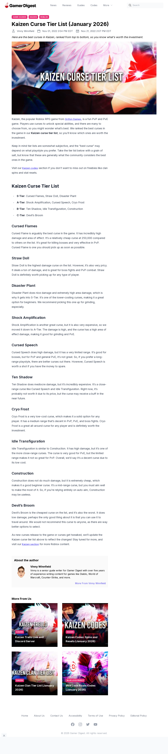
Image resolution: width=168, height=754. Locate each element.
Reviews (66, 5)
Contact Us (56, 716)
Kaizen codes (30, 168)
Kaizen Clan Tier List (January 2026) (34, 688)
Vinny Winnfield (25, 31)
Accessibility (75, 716)
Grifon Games (73, 119)
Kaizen (34, 17)
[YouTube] (95, 725)
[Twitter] (88, 725)
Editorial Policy (138, 716)
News (53, 5)
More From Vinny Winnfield (90, 583)
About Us (39, 716)
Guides (81, 5)
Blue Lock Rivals (75, 681)
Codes (93, 5)
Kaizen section (31, 544)
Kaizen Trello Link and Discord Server (29, 639)
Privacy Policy (117, 716)
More (108, 5)
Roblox (46, 17)
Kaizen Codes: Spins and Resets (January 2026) (82, 639)
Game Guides (20, 17)
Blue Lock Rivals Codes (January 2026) (80, 688)
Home (24, 716)
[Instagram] (80, 725)
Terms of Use (95, 716)
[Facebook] (72, 725)
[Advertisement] (134, 161)
